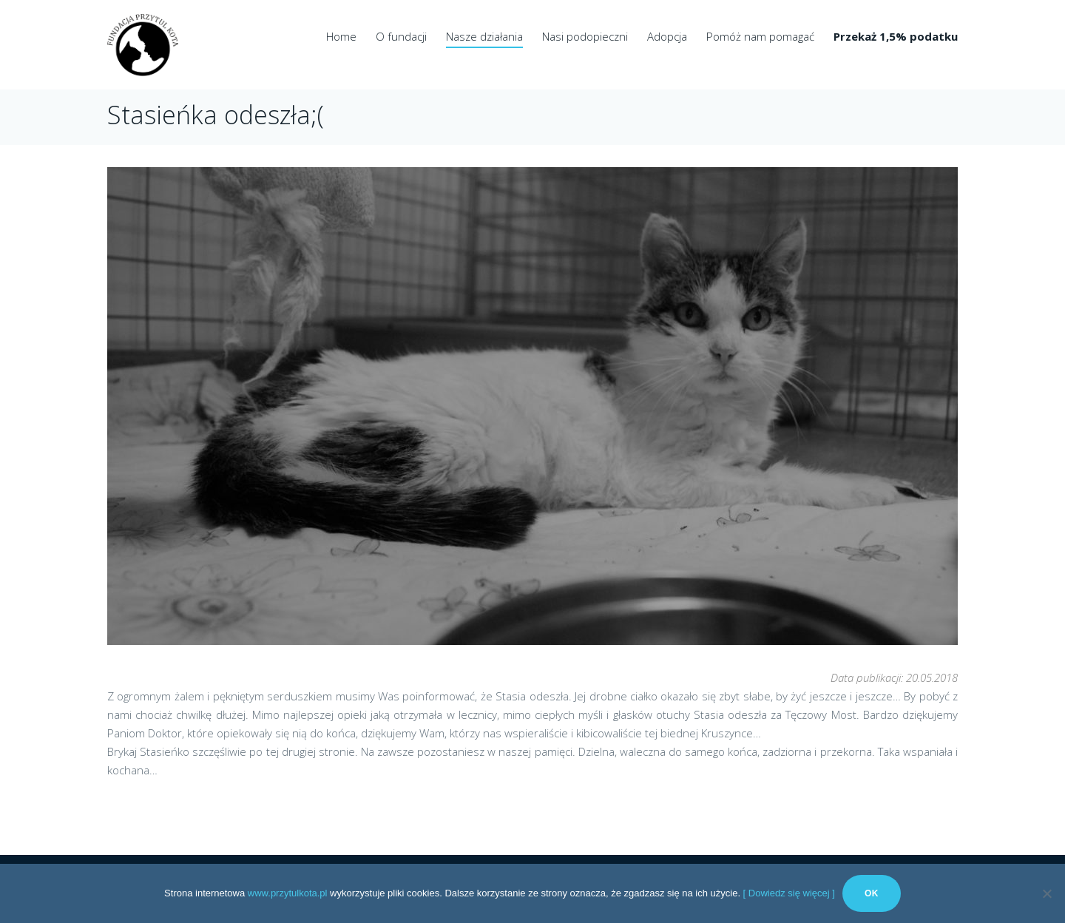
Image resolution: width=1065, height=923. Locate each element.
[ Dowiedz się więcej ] (789, 893)
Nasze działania (484, 36)
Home (341, 36)
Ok (872, 893)
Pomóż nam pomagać (760, 36)
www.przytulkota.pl (288, 893)
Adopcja (667, 36)
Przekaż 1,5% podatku (896, 36)
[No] (1046, 893)
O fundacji (401, 36)
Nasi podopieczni (585, 36)
